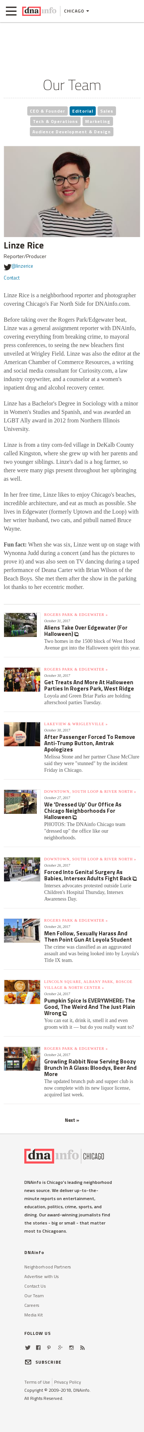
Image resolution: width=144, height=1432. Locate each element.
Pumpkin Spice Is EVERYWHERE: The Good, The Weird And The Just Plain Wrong (89, 1006)
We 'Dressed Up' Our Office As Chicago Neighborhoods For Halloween (83, 810)
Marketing (97, 121)
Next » (72, 1120)
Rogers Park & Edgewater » (76, 615)
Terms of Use (37, 1381)
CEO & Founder (47, 110)
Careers (31, 1305)
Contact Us (35, 1285)
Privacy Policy (67, 1381)
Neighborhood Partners (47, 1266)
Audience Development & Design (71, 131)
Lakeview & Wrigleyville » (76, 724)
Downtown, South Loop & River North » (90, 791)
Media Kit (33, 1314)
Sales (106, 110)
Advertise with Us (41, 1276)
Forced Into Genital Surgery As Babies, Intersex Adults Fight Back (88, 875)
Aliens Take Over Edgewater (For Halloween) (85, 630)
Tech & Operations (55, 121)
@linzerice (18, 267)
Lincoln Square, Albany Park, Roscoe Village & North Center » (88, 985)
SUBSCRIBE (43, 1362)
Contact (12, 277)
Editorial (82, 110)
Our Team (34, 1295)
